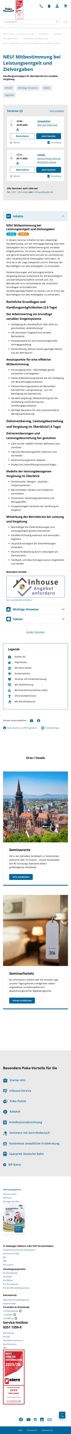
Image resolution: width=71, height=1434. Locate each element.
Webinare (7, 1197)
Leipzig (41, 154)
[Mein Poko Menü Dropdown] (57, 6)
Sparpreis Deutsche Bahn (23, 1154)
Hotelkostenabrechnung (22, 1122)
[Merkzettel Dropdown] (49, 6)
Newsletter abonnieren (13, 1340)
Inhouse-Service (17, 1091)
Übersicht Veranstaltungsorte (16, 1299)
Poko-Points (14, 1101)
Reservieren (22, 136)
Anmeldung (54, 142)
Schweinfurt (43, 121)
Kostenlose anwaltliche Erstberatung (31, 1143)
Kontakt (6, 1336)
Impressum (32, 1430)
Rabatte (11, 1111)
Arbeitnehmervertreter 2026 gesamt (19, 1250)
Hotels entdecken (22, 1000)
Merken (15, 142)
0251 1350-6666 (19, 192)
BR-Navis (12, 1164)
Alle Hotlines (8, 1333)
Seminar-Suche (10, 1194)
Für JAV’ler (7, 1276)
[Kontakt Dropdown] (41, 6)
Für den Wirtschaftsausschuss (16, 1288)
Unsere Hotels (9, 1303)
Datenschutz (47, 1430)
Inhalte (8, 87)
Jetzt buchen (48, 136)
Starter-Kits (14, 1080)
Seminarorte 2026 (11, 1253)
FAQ (5, 1348)
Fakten (46, 87)
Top (62, 1415)
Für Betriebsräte (10, 1273)
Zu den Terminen (35, 632)
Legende (9, 95)
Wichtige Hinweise (27, 87)
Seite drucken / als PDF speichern (20, 728)
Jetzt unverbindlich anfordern (19, 600)
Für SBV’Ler (8, 1280)
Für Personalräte (10, 1284)
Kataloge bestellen (11, 1201)
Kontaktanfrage (50, 728)
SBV (5, 1261)
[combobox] (31, 21)
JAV (4, 1257)
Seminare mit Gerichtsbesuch (26, 1133)
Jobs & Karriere (9, 1344)
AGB (20, 1430)
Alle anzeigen (57, 110)
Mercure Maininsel (47, 124)
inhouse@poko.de (43, 192)
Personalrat (8, 1264)
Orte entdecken (21, 876)
